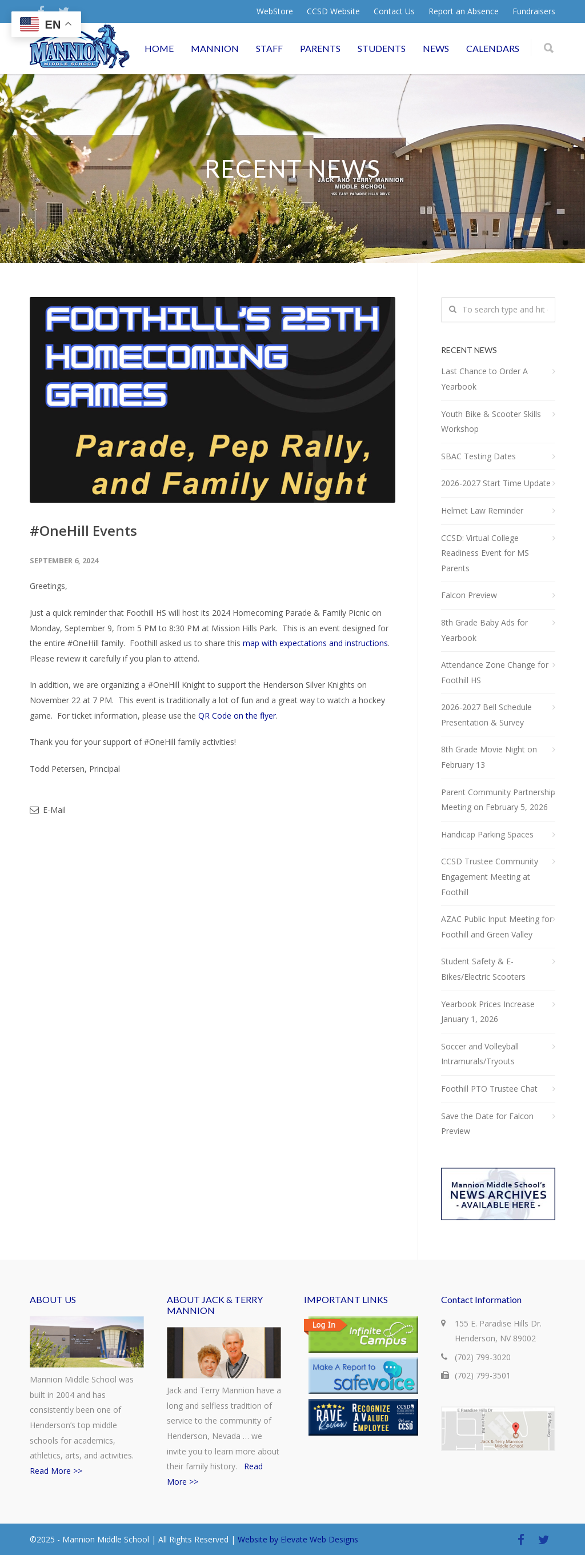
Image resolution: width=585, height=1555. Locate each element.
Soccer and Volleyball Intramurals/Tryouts (480, 1054)
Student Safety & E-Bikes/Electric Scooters (483, 969)
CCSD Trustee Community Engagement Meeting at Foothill (489, 876)
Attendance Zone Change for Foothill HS (494, 672)
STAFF (269, 48)
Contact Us (394, 11)
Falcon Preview (469, 595)
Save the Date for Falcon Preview (487, 1124)
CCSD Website (333, 11)
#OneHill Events (83, 530)
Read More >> (56, 1470)
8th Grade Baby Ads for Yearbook (484, 630)
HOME (159, 48)
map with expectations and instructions (315, 643)
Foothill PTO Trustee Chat (489, 1088)
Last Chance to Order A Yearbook (484, 379)
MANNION (215, 48)
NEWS (436, 48)
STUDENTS (382, 48)
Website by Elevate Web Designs (298, 1539)
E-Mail (48, 809)
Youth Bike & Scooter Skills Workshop (491, 421)
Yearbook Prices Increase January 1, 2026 (488, 1012)
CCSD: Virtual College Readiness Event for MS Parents (485, 553)
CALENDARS (492, 48)
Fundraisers (533, 11)
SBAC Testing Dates (478, 456)
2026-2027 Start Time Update (496, 483)
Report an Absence (463, 11)
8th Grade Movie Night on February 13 (489, 757)
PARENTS (320, 48)
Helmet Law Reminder (482, 510)
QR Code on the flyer (237, 715)
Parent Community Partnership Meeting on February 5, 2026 (498, 800)
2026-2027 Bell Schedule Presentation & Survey (486, 715)
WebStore (275, 11)
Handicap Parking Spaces (487, 834)
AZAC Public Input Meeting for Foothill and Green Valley (496, 926)
